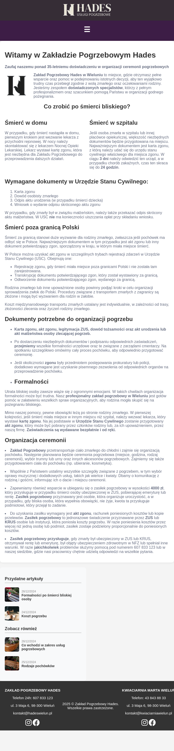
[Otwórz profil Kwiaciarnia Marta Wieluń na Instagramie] (144, 723)
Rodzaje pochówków (38, 666)
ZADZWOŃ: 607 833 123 (37, 728)
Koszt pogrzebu (34, 616)
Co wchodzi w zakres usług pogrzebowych (43, 647)
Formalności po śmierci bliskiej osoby (47, 597)
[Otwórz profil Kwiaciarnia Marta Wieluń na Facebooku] (152, 723)
